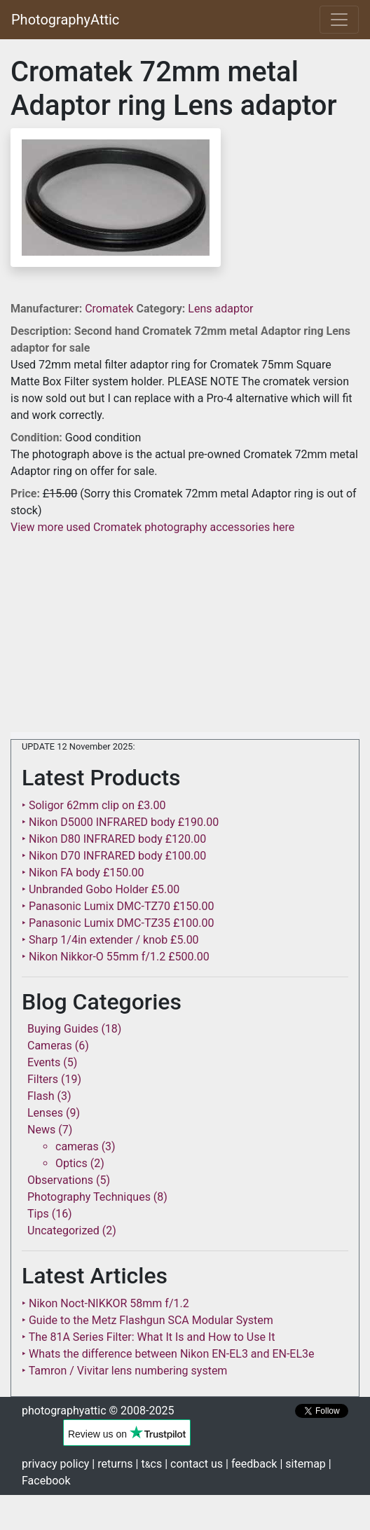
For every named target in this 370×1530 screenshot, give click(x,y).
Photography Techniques (89, 1197)
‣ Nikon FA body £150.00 (83, 872)
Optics (71, 1163)
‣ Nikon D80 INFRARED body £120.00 (114, 839)
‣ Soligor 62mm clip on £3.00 (93, 805)
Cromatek (110, 308)
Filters (42, 1079)
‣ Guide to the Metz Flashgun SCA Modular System (147, 1320)
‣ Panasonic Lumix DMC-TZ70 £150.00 (118, 906)
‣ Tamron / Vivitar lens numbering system (124, 1370)
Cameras (49, 1045)
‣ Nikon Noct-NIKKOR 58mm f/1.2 (105, 1303)
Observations (60, 1180)
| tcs (149, 1463)
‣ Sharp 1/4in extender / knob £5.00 (110, 939)
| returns (112, 1463)
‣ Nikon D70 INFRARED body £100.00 (114, 855)
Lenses (45, 1112)
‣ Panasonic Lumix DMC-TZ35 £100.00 (118, 923)
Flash (41, 1096)
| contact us (194, 1463)
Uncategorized (63, 1230)
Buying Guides (62, 1028)
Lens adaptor (220, 308)
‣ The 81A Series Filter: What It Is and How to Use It (148, 1337)
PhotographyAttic (65, 19)
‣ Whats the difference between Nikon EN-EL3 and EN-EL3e (168, 1353)
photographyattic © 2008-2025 (98, 1410)
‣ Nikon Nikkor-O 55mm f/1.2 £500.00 (116, 956)
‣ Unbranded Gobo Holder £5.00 (100, 889)
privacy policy (55, 1463)
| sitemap (302, 1463)
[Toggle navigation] (339, 20)
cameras (77, 1146)
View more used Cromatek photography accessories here (152, 527)
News (41, 1129)
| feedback (251, 1463)
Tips (38, 1213)
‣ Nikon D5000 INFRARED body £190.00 (120, 822)
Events (43, 1062)
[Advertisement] (185, 634)
